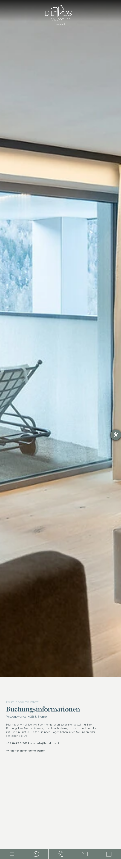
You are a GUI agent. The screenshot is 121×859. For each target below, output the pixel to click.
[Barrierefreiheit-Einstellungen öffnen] (116, 435)
